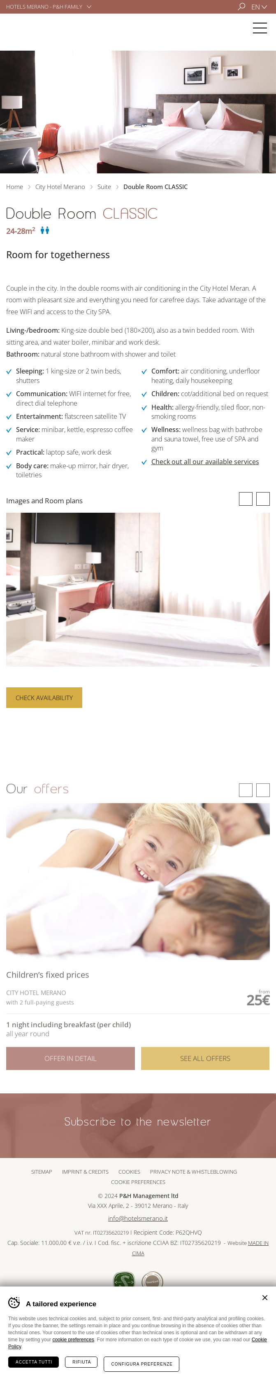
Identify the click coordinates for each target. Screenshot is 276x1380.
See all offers (205, 1068)
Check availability (44, 698)
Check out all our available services (205, 461)
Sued (124, 1282)
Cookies (129, 1171)
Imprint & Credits (85, 1171)
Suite (104, 186)
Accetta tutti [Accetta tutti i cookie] (34, 1362)
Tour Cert (152, 1282)
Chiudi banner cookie (265, 1297)
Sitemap (41, 1171)
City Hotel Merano (30, 28)
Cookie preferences (138, 1182)
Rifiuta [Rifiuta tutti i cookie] (81, 1362)
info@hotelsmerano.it (138, 1218)
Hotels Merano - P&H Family (44, 6)
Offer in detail (70, 1068)
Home (14, 186)
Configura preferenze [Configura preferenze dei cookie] (141, 1364)
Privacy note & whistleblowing (193, 1171)
